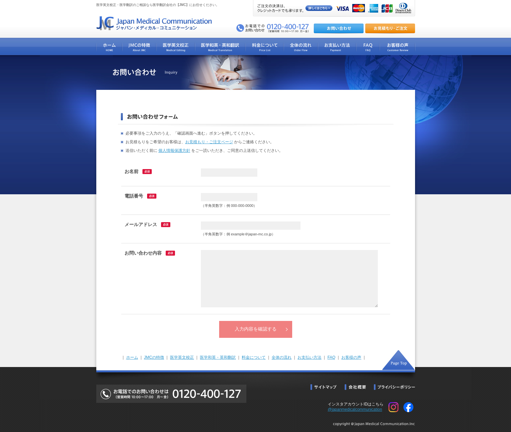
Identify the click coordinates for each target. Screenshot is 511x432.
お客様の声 (351, 357)
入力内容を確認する (256, 329)
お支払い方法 (309, 357)
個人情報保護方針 (174, 150)
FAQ (331, 357)
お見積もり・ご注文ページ (209, 142)
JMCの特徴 (154, 357)
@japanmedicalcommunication (355, 409)
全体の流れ (282, 357)
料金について (254, 357)
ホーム (132, 357)
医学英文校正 (182, 357)
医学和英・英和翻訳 (218, 357)
